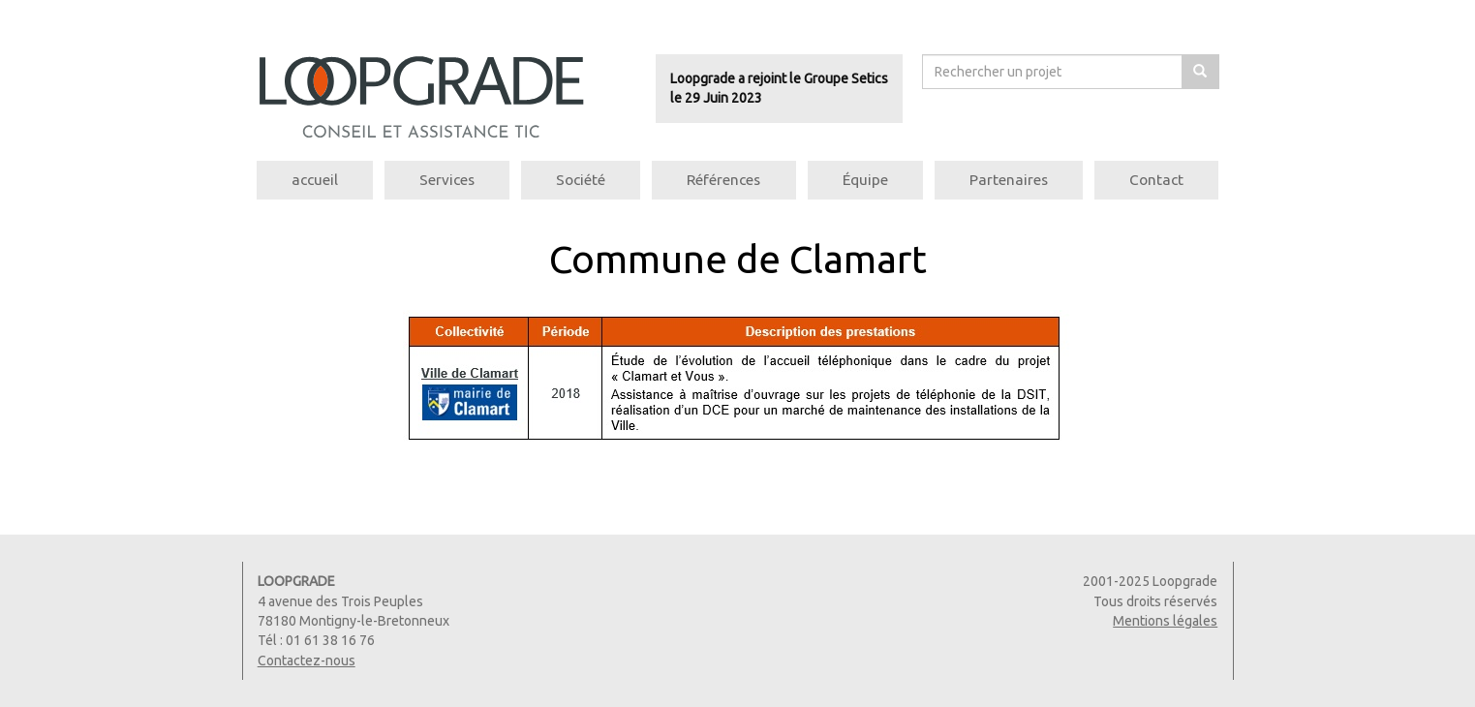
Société (580, 179)
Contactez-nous (306, 660)
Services (447, 179)
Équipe (865, 179)
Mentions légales (1165, 621)
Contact (1156, 179)
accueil (315, 179)
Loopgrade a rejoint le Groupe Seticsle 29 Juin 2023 (779, 88)
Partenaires (1008, 179)
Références (723, 179)
